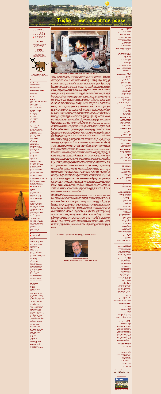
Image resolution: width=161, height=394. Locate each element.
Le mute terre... (34, 155)
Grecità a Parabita (126, 280)
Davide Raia (127, 199)
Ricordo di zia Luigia (35, 195)
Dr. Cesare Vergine (35, 324)
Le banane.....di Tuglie (35, 166)
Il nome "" (35, 247)
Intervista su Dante (126, 157)
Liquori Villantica (126, 346)
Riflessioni (33, 201)
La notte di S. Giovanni (36, 147)
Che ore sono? (127, 297)
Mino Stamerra (127, 195)
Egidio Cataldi (127, 223)
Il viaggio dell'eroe (34, 214)
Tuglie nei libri (34, 263)
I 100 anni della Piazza (35, 277)
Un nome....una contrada (36, 257)
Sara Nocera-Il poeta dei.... (36, 220)
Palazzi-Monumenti (35, 289)
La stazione (128, 105)
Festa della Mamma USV (124, 288)
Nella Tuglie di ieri (126, 352)
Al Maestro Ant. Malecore (123, 240)
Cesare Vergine (127, 219)
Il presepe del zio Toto (35, 192)
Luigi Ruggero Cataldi (125, 194)
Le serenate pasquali (35, 154)
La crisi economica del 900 (37, 298)
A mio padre (33, 194)
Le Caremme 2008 (126, 262)
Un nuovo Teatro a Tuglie (36, 241)
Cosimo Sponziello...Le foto (124, 354)
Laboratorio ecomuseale (36, 275)
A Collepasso (34, 118)
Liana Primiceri (127, 212)
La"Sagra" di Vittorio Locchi (37, 314)
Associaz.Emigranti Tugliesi (124, 316)
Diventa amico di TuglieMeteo (121, 389)
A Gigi (31, 190)
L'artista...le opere (35, 235)
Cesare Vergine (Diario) (36, 317)
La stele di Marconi (126, 45)
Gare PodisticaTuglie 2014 (124, 336)
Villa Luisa (33, 160)
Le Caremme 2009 (126, 263)
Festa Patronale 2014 (35, 87)
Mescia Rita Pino (126, 91)
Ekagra (129, 311)
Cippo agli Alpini (34, 271)
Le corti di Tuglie (126, 180)
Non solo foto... (127, 355)
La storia (32, 286)
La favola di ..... (35, 228)
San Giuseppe (33, 338)
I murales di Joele (126, 79)
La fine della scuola (126, 59)
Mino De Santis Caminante (124, 208)
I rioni (31, 249)
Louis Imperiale (127, 140)
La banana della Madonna (124, 299)
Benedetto (128, 61)
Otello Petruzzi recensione (124, 192)
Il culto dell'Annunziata (36, 312)
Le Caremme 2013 (126, 269)
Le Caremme (33, 335)
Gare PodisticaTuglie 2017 (124, 340)
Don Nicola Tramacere (125, 215)
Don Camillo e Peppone (36, 150)
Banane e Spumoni (126, 348)
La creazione (127, 62)
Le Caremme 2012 (126, 268)
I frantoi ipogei (34, 104)
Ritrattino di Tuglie (35, 243)
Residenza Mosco (126, 169)
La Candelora (33, 340)
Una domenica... (34, 171)
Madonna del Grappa (35, 343)
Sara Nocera (128, 203)
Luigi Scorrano (127, 154)
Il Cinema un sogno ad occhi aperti (38, 178)
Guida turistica (127, 31)
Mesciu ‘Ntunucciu (126, 239)
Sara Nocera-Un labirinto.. (36, 221)
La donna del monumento (36, 274)
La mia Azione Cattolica (36, 200)
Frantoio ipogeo (127, 134)
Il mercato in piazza (35, 135)
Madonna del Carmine (35, 341)
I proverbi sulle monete (125, 255)
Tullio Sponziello (34, 231)
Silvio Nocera (127, 228)
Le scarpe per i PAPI (36, 186)
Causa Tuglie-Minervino (36, 307)
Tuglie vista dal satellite (36, 244)
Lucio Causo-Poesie (35, 226)
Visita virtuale (127, 133)
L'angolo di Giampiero (35, 330)
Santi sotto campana (126, 249)
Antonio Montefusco (125, 146)
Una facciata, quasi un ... (124, 102)
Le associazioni (127, 305)
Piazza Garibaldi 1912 (125, 274)
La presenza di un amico (124, 37)
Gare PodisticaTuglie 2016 (124, 339)
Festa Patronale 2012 (35, 86)
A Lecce (33, 122)
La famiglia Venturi (35, 303)
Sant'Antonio (33, 337)
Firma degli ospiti (126, 363)
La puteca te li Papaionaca (124, 254)
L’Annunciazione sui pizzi (124, 252)
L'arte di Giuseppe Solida (124, 231)
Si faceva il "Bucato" (35, 163)
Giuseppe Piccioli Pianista (124, 277)
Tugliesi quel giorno (125, 122)
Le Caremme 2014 (126, 271)
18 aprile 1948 (33, 141)
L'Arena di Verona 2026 (124, 185)
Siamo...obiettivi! (126, 357)
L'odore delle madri (126, 58)
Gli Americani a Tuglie (35, 197)
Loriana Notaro (34, 158)
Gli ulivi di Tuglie (34, 250)
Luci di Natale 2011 (126, 360)
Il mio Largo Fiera (126, 108)
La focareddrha (34, 167)
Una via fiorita (127, 114)
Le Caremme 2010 (126, 265)
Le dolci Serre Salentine (36, 129)
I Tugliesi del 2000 (34, 261)
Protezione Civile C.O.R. (124, 314)
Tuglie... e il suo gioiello (36, 169)
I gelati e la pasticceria (35, 140)
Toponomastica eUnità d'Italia (126, 41)
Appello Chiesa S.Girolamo (37, 212)
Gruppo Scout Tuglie (125, 309)
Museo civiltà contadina (36, 106)
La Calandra (128, 306)
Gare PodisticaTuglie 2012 (124, 332)
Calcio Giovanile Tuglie (125, 322)
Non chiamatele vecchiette (124, 291)
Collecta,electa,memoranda (123, 48)
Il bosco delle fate (34, 149)
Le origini (32, 284)
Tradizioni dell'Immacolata (36, 130)
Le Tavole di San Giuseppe (37, 164)
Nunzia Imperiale (126, 205)
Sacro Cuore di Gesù (35, 344)
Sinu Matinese (127, 197)
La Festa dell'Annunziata (124, 246)
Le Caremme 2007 (126, 260)
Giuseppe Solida (126, 229)
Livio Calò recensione (125, 191)
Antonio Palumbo (34, 254)
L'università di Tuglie (125, 279)
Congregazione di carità (36, 301)
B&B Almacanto (126, 177)
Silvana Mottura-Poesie (125, 214)
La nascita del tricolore (35, 183)
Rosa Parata (128, 232)
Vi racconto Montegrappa (124, 77)
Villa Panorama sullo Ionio (124, 179)
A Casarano (33, 113)
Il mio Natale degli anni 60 (124, 68)
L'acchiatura (128, 257)
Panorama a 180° (34, 246)
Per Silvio (128, 88)
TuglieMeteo (33, 96)
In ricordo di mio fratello (36, 203)
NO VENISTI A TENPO (36, 134)
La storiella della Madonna (124, 74)
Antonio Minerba (126, 90)
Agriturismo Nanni (126, 172)
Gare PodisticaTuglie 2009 (124, 328)
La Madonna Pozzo (35, 326)
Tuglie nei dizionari (126, 283)
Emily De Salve (127, 211)
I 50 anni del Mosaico (35, 278)
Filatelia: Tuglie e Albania (124, 289)
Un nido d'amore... (34, 157)
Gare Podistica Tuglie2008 (124, 326)
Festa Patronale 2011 (35, 84)
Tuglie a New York (126, 143)
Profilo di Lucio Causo (35, 309)
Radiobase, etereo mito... (124, 39)
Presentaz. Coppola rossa (124, 33)
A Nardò (33, 119)
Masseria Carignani (126, 182)
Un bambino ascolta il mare (124, 104)
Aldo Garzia (128, 222)
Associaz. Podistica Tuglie (124, 325)
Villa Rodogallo (127, 171)
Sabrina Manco (127, 200)
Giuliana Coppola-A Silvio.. (37, 224)
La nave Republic (126, 125)
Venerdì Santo (33, 333)
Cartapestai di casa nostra (124, 248)
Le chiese (32, 287)
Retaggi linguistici (126, 282)
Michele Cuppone (34, 144)
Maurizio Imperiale (126, 82)
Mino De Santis (127, 206)
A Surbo (33, 121)
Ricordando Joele (126, 81)
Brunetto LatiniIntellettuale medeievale (125, 161)
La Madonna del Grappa (36, 315)
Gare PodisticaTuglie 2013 (124, 334)
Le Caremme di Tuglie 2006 (124, 259)
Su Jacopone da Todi (125, 159)
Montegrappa (33, 258)
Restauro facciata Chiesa (36, 266)
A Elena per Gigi (126, 99)
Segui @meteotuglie (121, 376)
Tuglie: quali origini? (125, 34)
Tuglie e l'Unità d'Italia (35, 252)
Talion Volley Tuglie (125, 323)
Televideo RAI (34, 93)
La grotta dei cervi (34, 137)
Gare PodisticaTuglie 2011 (124, 331)
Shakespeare (33, 132)
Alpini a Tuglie (34, 260)
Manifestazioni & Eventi (36, 90)
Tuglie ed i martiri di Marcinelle (38, 181)
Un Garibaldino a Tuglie (36, 198)
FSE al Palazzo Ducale (35, 107)
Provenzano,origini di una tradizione (126, 84)
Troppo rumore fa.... (35, 229)
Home (31, 80)
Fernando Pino (127, 236)
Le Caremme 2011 (126, 266)
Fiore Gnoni (128, 237)
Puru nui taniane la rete (124, 286)
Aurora (129, 308)
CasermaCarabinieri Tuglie (37, 318)
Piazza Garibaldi (34, 323)
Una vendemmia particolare (37, 206)
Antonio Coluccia (126, 145)
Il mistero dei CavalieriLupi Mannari (36, 176)
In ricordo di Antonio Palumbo (37, 255)
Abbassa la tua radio (126, 136)
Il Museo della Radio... (35, 161)
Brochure (128, 131)
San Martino (127, 56)
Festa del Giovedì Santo (36, 321)
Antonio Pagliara (126, 217)
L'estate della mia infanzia (124, 65)
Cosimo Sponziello (126, 226)
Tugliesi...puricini (126, 272)
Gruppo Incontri (127, 312)
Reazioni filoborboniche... (36, 295)
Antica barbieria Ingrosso (124, 251)
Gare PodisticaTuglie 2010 (124, 329)
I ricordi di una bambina (36, 204)
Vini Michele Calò (126, 345)
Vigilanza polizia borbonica (37, 297)
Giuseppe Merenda (35, 218)
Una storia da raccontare (36, 280)
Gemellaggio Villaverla (36, 269)
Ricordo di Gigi (127, 101)
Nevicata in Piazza (126, 276)
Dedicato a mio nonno (125, 120)
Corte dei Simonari (126, 166)
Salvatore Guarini (126, 242)
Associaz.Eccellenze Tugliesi (123, 317)
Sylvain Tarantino (126, 142)
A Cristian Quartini (126, 93)
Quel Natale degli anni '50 (36, 209)
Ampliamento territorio (36, 300)
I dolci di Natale (34, 138)
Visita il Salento (121, 392)
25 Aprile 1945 (34, 207)
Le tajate (128, 76)
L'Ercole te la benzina (125, 94)
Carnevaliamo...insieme (125, 285)
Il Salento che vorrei (35, 146)
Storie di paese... (126, 43)
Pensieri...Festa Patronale (124, 293)
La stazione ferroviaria (35, 304)
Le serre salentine (34, 152)
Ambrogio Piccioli (126, 220)
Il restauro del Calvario (36, 264)
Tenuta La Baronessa (125, 168)
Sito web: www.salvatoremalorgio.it (80, 258)
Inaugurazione (127, 130)
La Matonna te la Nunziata (36, 347)
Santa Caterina (127, 152)
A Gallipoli (33, 115)
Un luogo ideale (127, 111)
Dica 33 (32, 180)
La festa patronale (34, 346)
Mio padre (128, 64)
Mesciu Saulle (33, 143)
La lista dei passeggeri (125, 123)
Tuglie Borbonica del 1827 (36, 306)
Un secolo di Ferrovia (35, 310)
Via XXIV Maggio (126, 110)
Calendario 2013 (34, 83)
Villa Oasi (128, 175)
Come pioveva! (127, 70)
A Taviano (33, 116)
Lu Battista (128, 234)
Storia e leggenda (126, 186)
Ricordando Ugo (126, 87)
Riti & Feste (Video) (35, 332)
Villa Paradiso (127, 174)
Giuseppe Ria (127, 225)
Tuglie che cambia (34, 272)
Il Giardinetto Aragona (35, 267)
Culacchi (128, 296)
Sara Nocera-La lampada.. (36, 223)
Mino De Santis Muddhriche (124, 209)
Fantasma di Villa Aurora (36, 184)
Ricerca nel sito (127, 366)
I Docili (32, 211)
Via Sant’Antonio (126, 113)
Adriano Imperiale (126, 202)
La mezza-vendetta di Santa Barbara (122, 300)
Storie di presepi (126, 36)
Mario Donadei (34, 217)
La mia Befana (127, 67)
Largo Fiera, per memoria (124, 107)
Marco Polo (128, 156)
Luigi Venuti (33, 320)
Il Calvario (33, 290)
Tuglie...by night (126, 358)
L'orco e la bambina (35, 215)
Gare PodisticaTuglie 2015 (124, 337)
